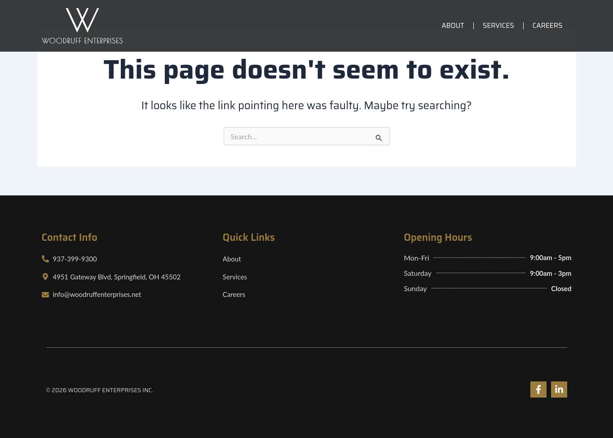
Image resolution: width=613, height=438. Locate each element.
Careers (548, 25)
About (452, 25)
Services (498, 25)
